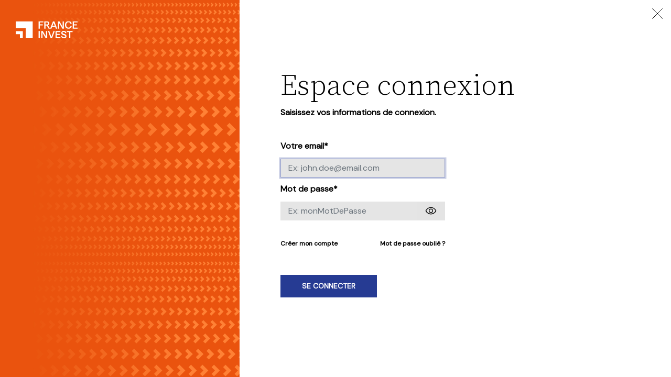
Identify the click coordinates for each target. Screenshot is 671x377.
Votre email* (304, 145)
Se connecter (328, 286)
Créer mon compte (309, 243)
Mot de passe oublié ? (412, 243)
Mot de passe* (309, 188)
